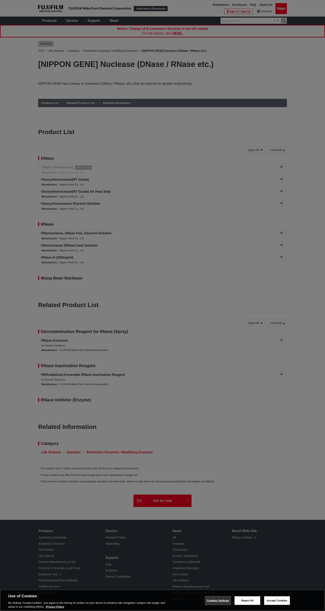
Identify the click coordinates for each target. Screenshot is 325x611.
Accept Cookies (277, 600)
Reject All (247, 600)
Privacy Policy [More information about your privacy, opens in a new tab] (55, 607)
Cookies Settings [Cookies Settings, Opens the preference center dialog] (218, 600)
